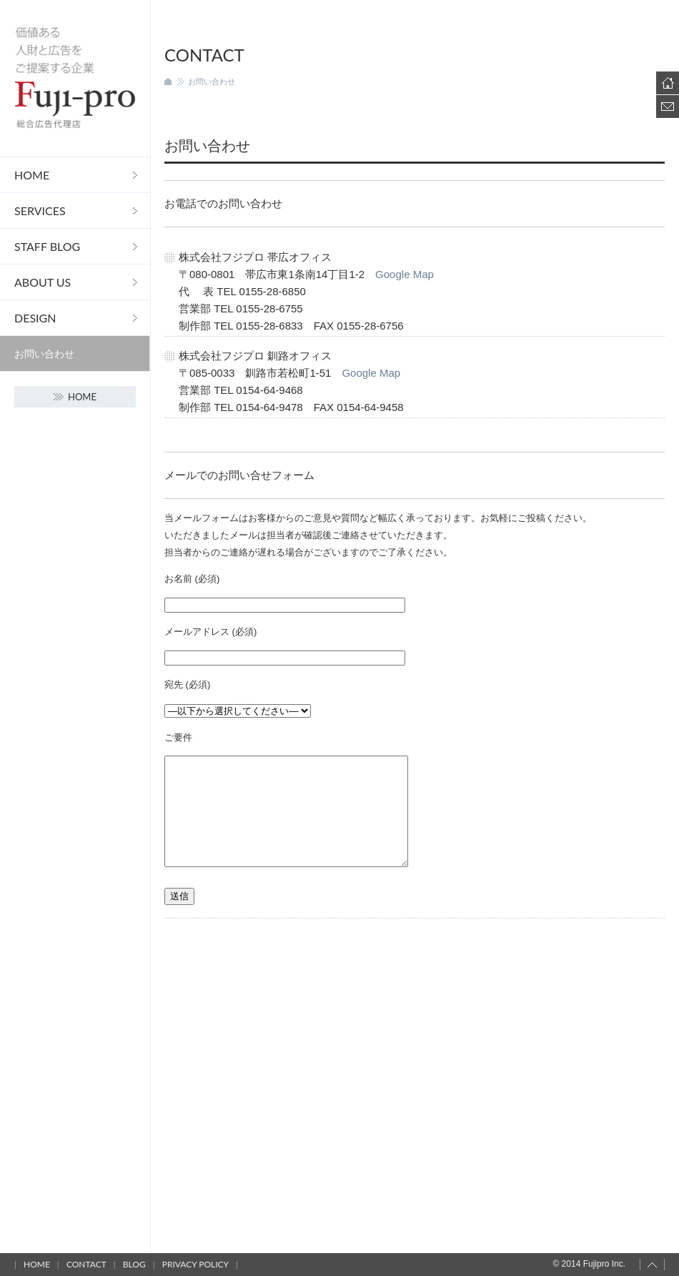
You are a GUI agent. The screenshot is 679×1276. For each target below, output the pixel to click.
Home (31, 175)
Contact (667, 106)
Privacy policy (195, 1264)
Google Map (404, 274)
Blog (134, 1264)
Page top (652, 1264)
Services (40, 210)
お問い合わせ (44, 353)
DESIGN (35, 318)
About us (42, 282)
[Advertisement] (414, 1058)
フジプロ (75, 78)
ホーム (168, 81)
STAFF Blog (47, 246)
